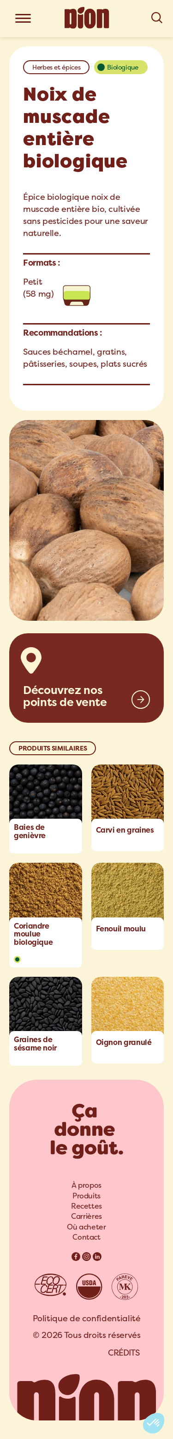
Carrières (86, 1216)
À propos (86, 1185)
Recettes (86, 1206)
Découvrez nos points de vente (65, 696)
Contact (86, 1237)
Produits (86, 1196)
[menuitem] (86, 1185)
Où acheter (86, 1227)
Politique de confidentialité (87, 1318)
